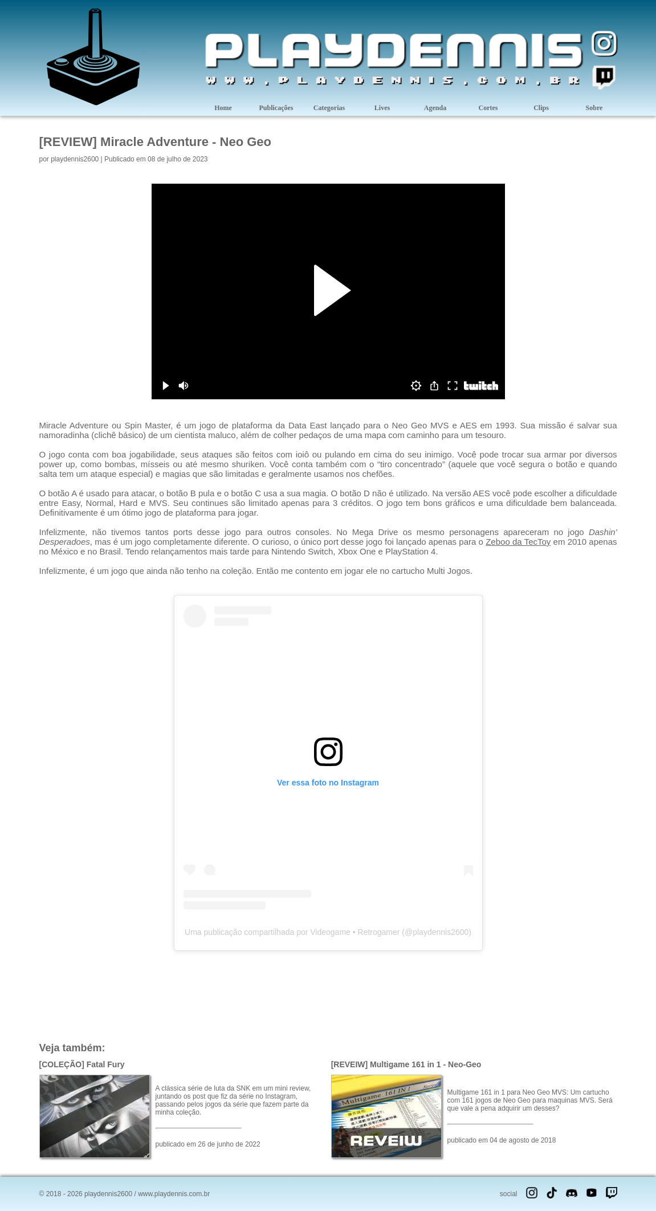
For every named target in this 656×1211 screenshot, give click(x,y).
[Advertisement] (328, 995)
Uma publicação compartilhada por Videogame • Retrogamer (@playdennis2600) (328, 932)
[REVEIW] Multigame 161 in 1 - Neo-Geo (406, 1064)
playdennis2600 (75, 159)
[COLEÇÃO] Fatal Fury (82, 1064)
